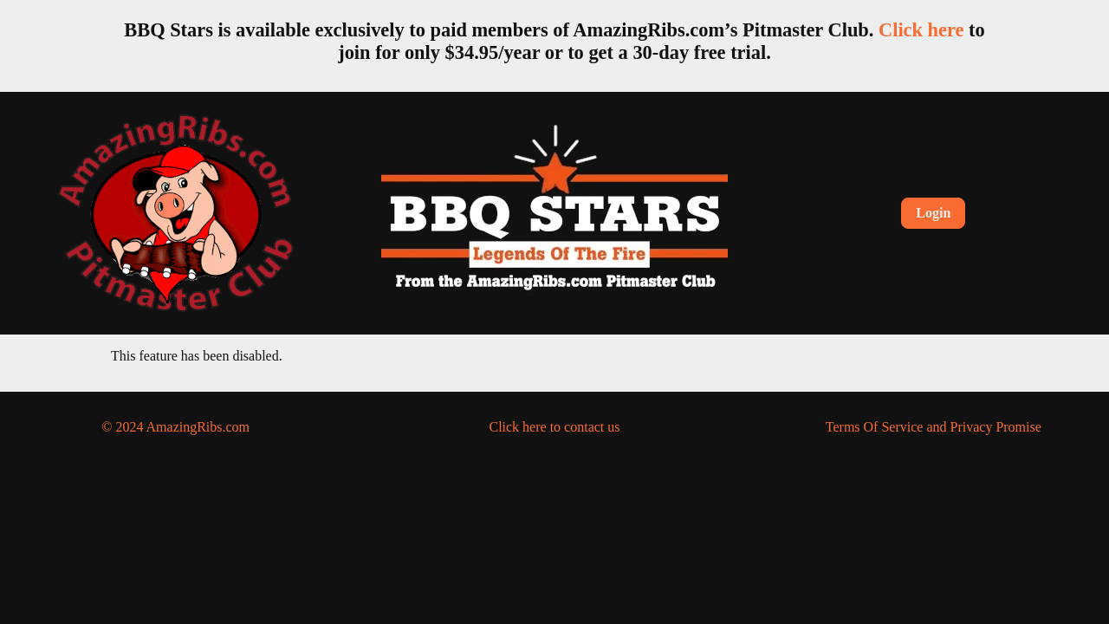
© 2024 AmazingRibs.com (175, 426)
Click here (921, 30)
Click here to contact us (554, 426)
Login (933, 212)
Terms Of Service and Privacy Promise (933, 426)
